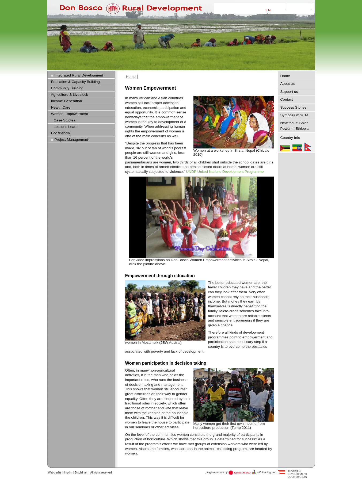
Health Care (61, 107)
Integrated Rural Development (79, 75)
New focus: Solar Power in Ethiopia (294, 125)
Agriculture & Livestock (69, 95)
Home (131, 77)
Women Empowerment (69, 114)
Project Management (71, 140)
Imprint (68, 472)
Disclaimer (81, 472)
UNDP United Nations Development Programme (225, 172)
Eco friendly (60, 133)
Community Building (67, 88)
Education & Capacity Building (75, 82)
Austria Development (242, 472)
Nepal (307, 147)
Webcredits (55, 472)
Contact (286, 99)
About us (287, 84)
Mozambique (285, 147)
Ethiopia (297, 147)
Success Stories (293, 107)
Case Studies (64, 120)
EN (268, 10)
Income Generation (66, 101)
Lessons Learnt (66, 127)
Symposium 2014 (294, 115)
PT (268, 14)
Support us (289, 92)
